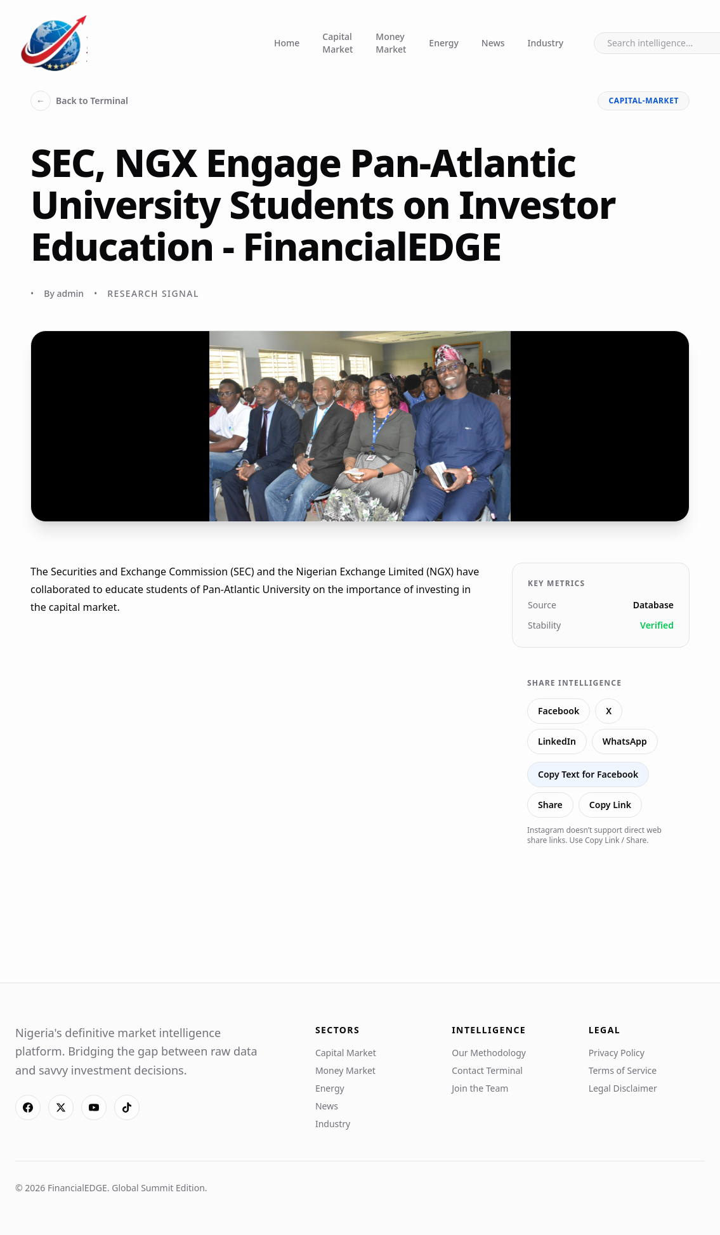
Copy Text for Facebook (588, 774)
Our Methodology (489, 1053)
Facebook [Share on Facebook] (558, 711)
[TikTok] (127, 1107)
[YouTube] (94, 1107)
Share (550, 805)
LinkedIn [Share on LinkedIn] (557, 741)
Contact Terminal (487, 1070)
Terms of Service (623, 1070)
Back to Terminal (79, 101)
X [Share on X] (609, 711)
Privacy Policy (617, 1053)
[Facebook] (28, 1107)
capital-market (643, 100)
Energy (443, 43)
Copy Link (610, 805)
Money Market (391, 42)
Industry (546, 43)
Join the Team (480, 1088)
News (493, 43)
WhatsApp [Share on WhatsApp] (625, 741)
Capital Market (337, 42)
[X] (61, 1107)
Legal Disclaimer (623, 1088)
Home (286, 43)
